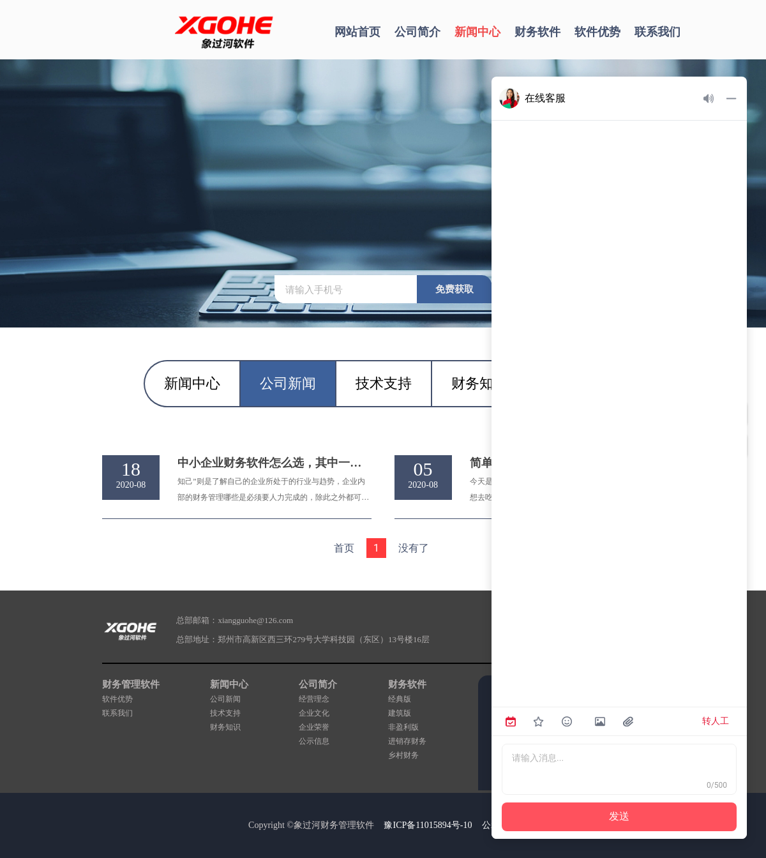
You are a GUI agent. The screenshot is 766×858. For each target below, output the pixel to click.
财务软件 (537, 32)
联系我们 (657, 32)
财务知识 (225, 727)
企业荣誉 (314, 727)
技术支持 (225, 713)
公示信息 (314, 741)
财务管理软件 (131, 684)
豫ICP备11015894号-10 (428, 825)
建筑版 (399, 713)
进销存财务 (407, 741)
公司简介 (417, 32)
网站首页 (357, 32)
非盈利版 (403, 727)
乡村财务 (403, 755)
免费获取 (454, 288)
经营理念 (314, 699)
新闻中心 (477, 32)
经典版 (399, 699)
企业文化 (314, 713)
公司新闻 (225, 699)
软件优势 (597, 32)
